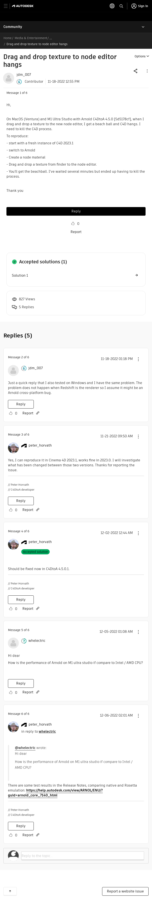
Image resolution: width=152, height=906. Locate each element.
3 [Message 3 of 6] (22, 434)
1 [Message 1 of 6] (20, 93)
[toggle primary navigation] (8, 6)
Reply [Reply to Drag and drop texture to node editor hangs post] (76, 211)
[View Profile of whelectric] (36, 640)
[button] (147, 71)
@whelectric (25, 747)
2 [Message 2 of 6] (22, 357)
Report (76, 231)
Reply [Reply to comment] (21, 404)
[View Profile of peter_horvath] (40, 445)
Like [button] (73, 223)
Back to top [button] (10, 891)
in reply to (38, 731)
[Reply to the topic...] (82, 855)
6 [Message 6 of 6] (22, 714)
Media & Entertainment (31, 38)
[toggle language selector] (112, 6)
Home (7, 38)
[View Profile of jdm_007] (24, 74)
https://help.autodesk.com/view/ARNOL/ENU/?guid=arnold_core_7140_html (55, 793)
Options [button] (140, 56)
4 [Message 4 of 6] (22, 531)
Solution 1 (20, 275)
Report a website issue (125, 891)
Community (12, 26)
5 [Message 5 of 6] (22, 630)
